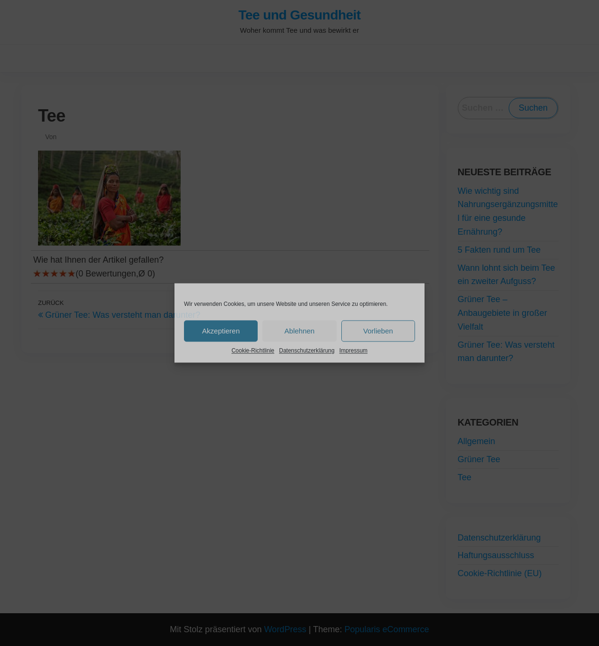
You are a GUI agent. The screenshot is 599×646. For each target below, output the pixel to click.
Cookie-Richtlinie (253, 350)
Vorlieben (378, 331)
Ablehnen (299, 331)
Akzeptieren (221, 331)
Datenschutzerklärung (307, 350)
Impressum (353, 350)
